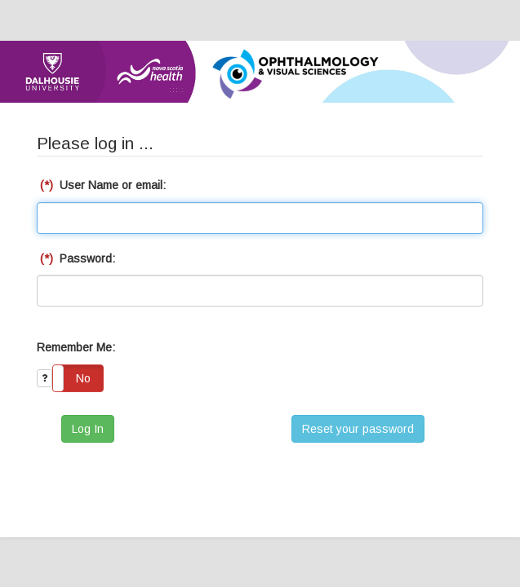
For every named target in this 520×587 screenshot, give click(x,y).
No (83, 378)
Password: (76, 258)
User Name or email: (101, 185)
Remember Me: (76, 347)
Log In (88, 428)
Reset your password (358, 428)
